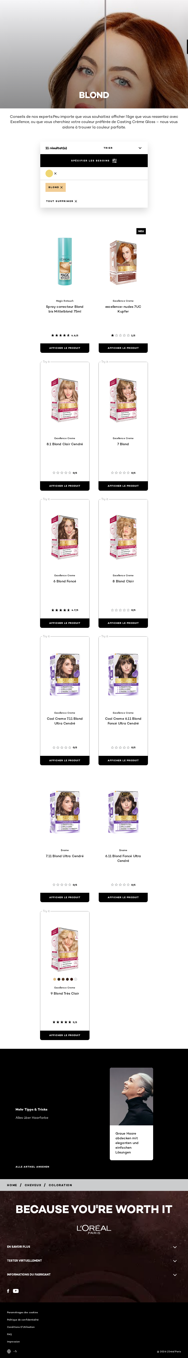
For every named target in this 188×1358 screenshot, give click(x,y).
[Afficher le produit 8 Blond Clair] (123, 623)
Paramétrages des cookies (22, 1312)
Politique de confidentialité (23, 1319)
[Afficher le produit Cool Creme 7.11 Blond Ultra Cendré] (65, 760)
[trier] (121, 148)
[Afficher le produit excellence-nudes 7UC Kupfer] (123, 348)
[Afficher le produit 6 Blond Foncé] (65, 623)
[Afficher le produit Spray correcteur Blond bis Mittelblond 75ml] (64, 348)
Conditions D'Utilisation (21, 1326)
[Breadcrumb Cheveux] (33, 1185)
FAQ (9, 1334)
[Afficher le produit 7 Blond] (123, 486)
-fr (12, 1351)
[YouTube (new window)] (16, 1291)
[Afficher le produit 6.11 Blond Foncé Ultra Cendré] (123, 897)
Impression (13, 1341)
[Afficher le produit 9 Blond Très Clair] (65, 1035)
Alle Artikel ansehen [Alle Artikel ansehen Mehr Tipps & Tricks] (32, 1166)
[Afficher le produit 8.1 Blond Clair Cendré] (65, 486)
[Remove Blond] (51, 173)
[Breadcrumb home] (12, 1185)
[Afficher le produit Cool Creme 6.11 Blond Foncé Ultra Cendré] (123, 760)
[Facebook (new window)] (8, 1291)
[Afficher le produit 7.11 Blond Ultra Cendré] (64, 897)
